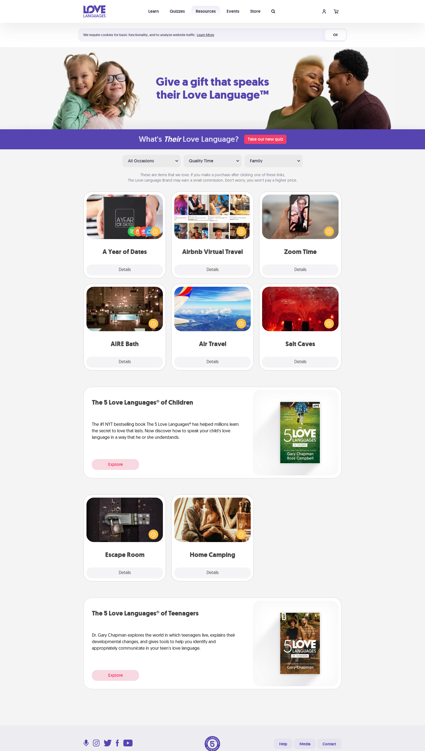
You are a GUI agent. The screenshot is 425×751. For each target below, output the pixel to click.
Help (283, 744)
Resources (206, 11)
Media (305, 744)
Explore (115, 464)
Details (125, 270)
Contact (329, 744)
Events (233, 11)
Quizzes (177, 11)
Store (255, 11)
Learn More (205, 35)
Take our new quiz (265, 139)
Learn (153, 11)
